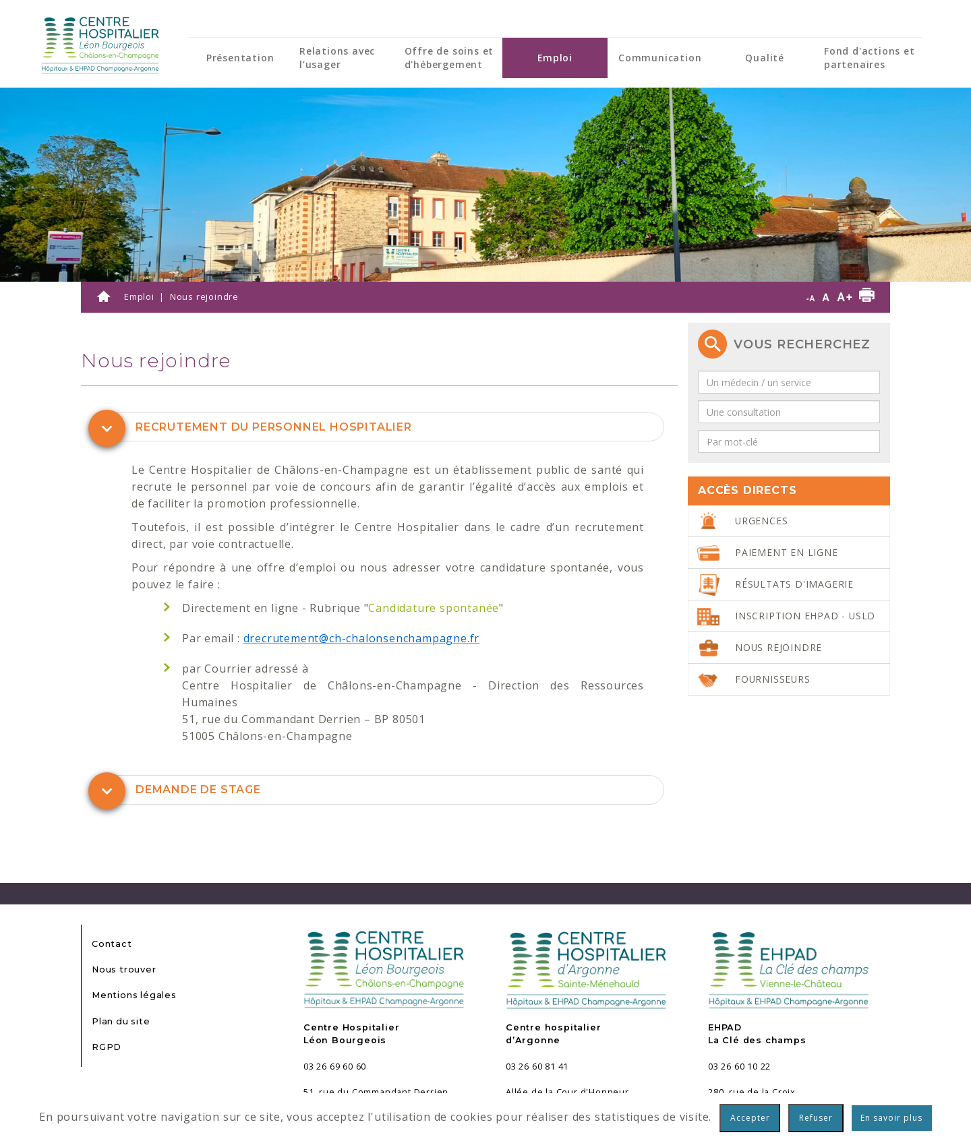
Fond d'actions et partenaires (869, 57)
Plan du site (121, 1021)
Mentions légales (134, 995)
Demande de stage (198, 789)
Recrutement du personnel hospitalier (274, 427)
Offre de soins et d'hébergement (449, 57)
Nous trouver (124, 969)
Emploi (554, 57)
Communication (659, 57)
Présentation (240, 57)
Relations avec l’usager (337, 57)
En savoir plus (891, 1117)
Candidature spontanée (433, 607)
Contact (112, 944)
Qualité (764, 57)
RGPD (106, 1047)
